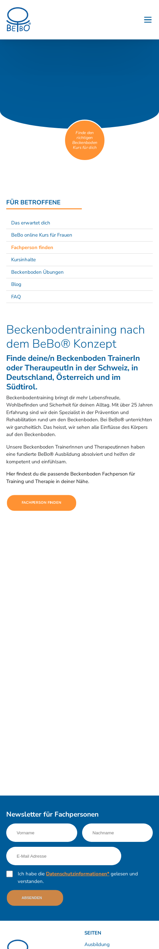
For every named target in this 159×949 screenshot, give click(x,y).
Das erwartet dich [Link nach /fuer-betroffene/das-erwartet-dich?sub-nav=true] (30, 223)
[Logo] (18, 19)
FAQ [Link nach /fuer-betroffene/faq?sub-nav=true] (16, 296)
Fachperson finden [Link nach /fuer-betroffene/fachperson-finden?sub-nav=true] (32, 247)
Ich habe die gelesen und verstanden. (78, 877)
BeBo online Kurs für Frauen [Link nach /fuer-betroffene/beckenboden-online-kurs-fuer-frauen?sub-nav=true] (41, 235)
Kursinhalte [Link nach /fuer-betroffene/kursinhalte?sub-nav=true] (23, 259)
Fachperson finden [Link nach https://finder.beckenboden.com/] (41, 502)
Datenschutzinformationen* (77, 873)
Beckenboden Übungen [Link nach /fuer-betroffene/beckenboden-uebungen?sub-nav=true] (37, 272)
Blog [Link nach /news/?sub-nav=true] (16, 284)
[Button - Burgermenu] (148, 20)
